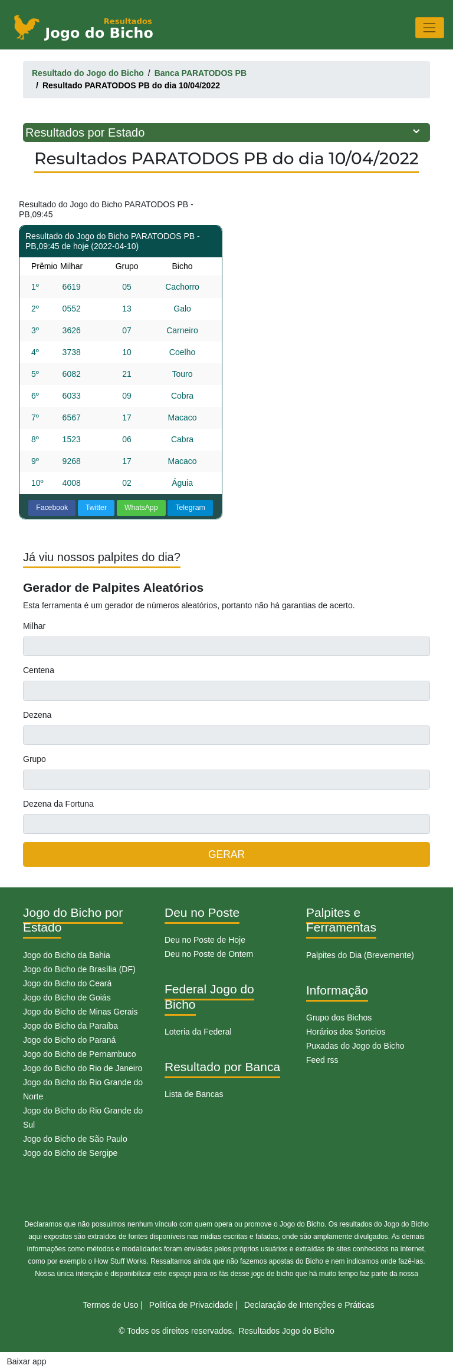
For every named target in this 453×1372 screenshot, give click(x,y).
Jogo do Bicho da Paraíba (70, 1025)
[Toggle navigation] (429, 27)
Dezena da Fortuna (58, 803)
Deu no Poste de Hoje (205, 940)
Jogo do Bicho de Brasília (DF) (79, 969)
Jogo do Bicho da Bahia (66, 955)
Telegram (190, 507)
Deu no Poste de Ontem (209, 954)
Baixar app (27, 1361)
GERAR (226, 854)
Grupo (34, 759)
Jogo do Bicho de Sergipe (70, 1153)
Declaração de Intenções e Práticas (309, 1305)
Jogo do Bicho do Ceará (67, 983)
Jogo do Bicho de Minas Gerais (80, 1011)
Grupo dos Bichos (339, 1017)
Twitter (96, 507)
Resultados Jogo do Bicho (286, 1330)
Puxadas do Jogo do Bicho (355, 1045)
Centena (38, 670)
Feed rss (322, 1060)
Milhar (34, 626)
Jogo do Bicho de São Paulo (75, 1139)
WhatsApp (141, 507)
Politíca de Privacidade (191, 1305)
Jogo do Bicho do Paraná (69, 1040)
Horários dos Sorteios (346, 1031)
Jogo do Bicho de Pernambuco (79, 1054)
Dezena (37, 715)
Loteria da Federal (198, 1031)
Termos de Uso (110, 1305)
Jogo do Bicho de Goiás (67, 997)
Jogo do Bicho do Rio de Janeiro (82, 1068)
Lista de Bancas (194, 1094)
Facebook (52, 507)
